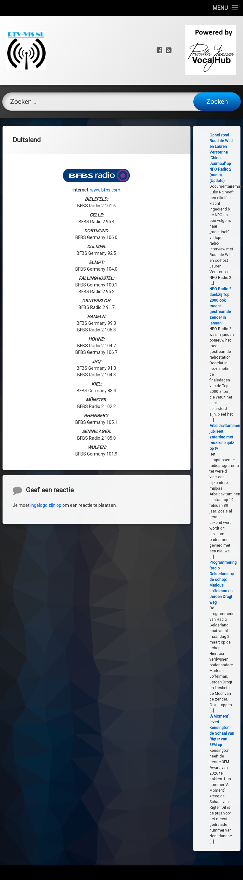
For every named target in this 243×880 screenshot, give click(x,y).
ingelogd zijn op (45, 552)
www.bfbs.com (105, 164)
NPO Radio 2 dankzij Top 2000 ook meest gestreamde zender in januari (224, 306)
